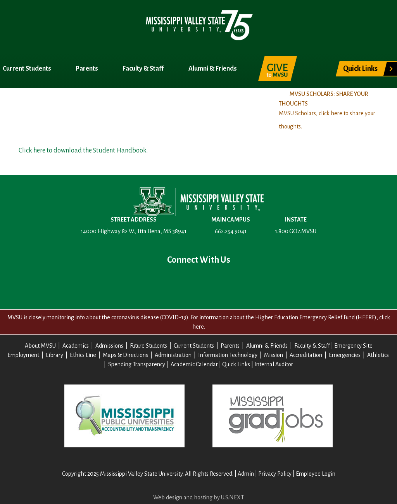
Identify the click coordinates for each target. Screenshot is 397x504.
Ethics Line (83, 355)
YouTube (198, 281)
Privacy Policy (275, 474)
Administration (173, 355)
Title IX (203, 108)
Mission (273, 355)
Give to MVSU (277, 68)
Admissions (117, 108)
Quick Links (360, 69)
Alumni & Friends (213, 68)
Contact (248, 281)
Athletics (378, 355)
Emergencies (345, 355)
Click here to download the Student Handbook (83, 150)
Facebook (149, 281)
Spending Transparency (136, 364)
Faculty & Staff (144, 68)
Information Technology (227, 355)
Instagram (223, 281)
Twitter (173, 281)
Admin (246, 474)
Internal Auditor (273, 364)
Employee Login (315, 474)
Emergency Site (353, 346)
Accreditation (306, 355)
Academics (69, 108)
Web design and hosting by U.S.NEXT (198, 497)
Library (54, 355)
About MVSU (21, 108)
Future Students (148, 346)
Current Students (27, 68)
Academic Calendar (194, 364)
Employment (23, 355)
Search (315, 64)
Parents (87, 68)
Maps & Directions (125, 355)
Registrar (163, 108)
